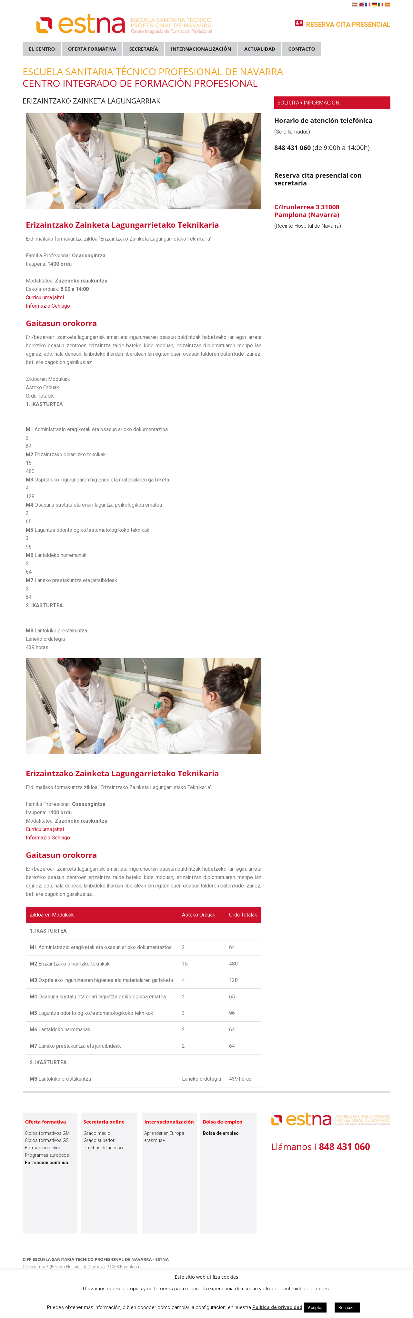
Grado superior (99, 1140)
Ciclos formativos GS (47, 1140)
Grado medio (97, 1133)
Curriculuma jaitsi (45, 297)
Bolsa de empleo (222, 1121)
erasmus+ (154, 1140)
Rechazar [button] (347, 1307)
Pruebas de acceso (103, 1147)
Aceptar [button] (315, 1307)
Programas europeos (47, 1155)
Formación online (43, 1147)
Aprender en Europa (164, 1133)
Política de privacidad (277, 1307)
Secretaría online (104, 1121)
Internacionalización (169, 1121)
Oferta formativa (45, 1121)
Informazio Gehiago (48, 306)
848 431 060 (293, 147)
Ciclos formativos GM (47, 1133)
